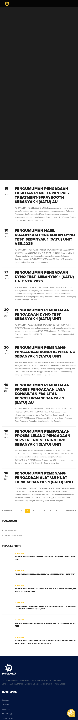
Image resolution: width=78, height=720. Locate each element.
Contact (5, 704)
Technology (7, 713)
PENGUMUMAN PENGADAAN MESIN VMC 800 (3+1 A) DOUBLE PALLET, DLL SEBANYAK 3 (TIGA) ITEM (45, 590)
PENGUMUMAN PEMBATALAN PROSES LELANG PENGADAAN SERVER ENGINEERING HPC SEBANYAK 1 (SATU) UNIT (42, 438)
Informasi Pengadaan (12, 536)
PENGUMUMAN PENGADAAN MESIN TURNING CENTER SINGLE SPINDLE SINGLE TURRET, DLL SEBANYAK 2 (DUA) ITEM (45, 642)
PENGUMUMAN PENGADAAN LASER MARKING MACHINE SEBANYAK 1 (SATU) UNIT (45, 558)
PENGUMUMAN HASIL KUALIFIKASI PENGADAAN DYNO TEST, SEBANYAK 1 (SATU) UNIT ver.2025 (45, 237)
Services (5, 709)
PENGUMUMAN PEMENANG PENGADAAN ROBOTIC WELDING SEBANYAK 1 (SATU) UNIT (45, 352)
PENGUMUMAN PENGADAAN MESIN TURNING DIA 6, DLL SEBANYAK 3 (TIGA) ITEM (45, 624)
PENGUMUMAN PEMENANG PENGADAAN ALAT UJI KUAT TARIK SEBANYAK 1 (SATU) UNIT (44, 477)
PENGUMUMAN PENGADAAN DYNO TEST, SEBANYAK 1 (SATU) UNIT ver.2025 (44, 276)
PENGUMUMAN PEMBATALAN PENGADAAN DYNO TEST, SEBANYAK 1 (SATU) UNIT (42, 314)
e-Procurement (9, 530)
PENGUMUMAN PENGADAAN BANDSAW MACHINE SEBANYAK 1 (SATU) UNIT (45, 574)
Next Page (71, 511)
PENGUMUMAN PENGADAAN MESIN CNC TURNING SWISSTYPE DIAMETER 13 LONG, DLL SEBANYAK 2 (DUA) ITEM (45, 607)
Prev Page (7, 511)
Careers (5, 700)
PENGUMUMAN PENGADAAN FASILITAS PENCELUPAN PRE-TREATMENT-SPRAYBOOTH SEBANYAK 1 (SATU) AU (42, 195)
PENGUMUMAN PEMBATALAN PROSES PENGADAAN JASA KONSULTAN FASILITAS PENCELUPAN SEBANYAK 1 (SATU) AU (42, 394)
